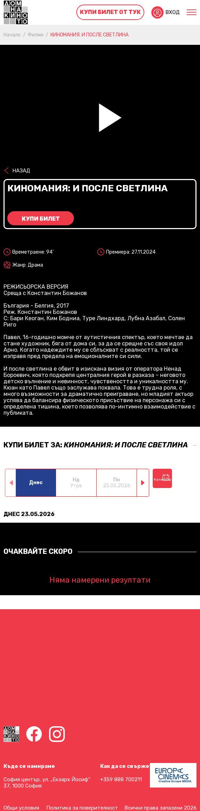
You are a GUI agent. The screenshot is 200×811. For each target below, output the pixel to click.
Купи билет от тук (110, 12)
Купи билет (41, 218)
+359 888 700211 (121, 779)
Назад (21, 170)
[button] (143, 483)
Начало (12, 35)
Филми (35, 35)
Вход (172, 12)
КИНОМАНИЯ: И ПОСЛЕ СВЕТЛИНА (89, 35)
